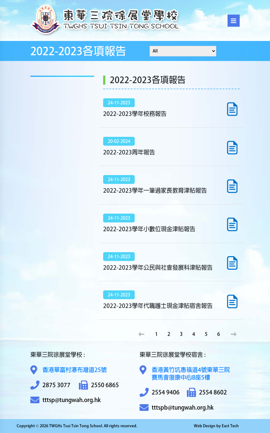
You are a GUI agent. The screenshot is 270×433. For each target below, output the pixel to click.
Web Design (204, 426)
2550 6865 (99, 385)
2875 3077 (50, 385)
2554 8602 (207, 392)
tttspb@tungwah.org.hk (177, 407)
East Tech (230, 426)
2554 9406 (160, 392)
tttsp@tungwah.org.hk (65, 400)
